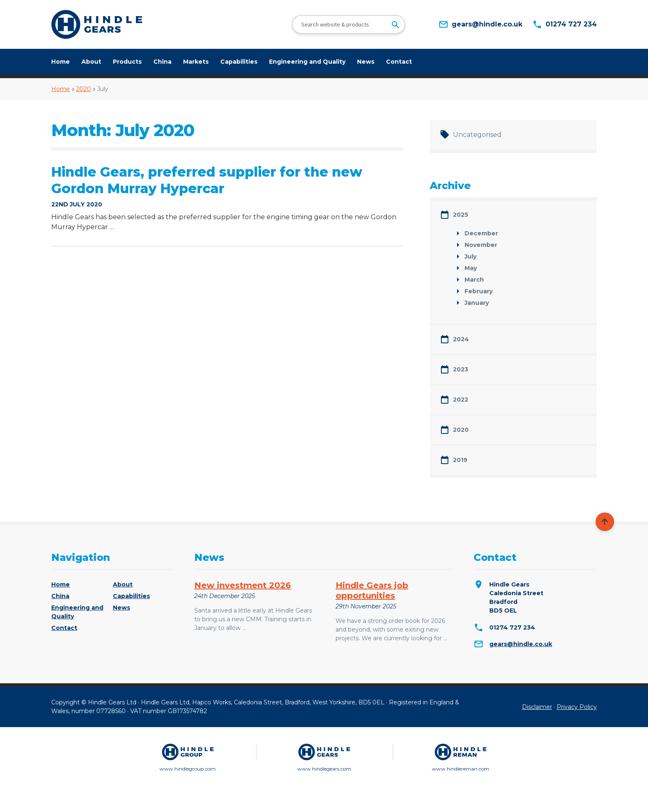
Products (127, 61)
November (481, 245)
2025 (460, 214)
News (365, 61)
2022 (460, 399)
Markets (196, 61)
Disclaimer (537, 707)
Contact (399, 61)
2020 (83, 89)
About (91, 61)
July (470, 256)
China (162, 61)
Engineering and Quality (307, 61)
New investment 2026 (242, 585)
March (474, 279)
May (471, 268)
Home (60, 61)
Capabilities (238, 61)
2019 (460, 460)
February (479, 291)
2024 (461, 339)
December (481, 233)
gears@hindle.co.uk (520, 644)
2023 (460, 369)
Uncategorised (477, 135)
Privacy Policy (577, 707)
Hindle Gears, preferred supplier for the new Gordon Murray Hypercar (206, 180)
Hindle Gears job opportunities (372, 590)
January (477, 302)
